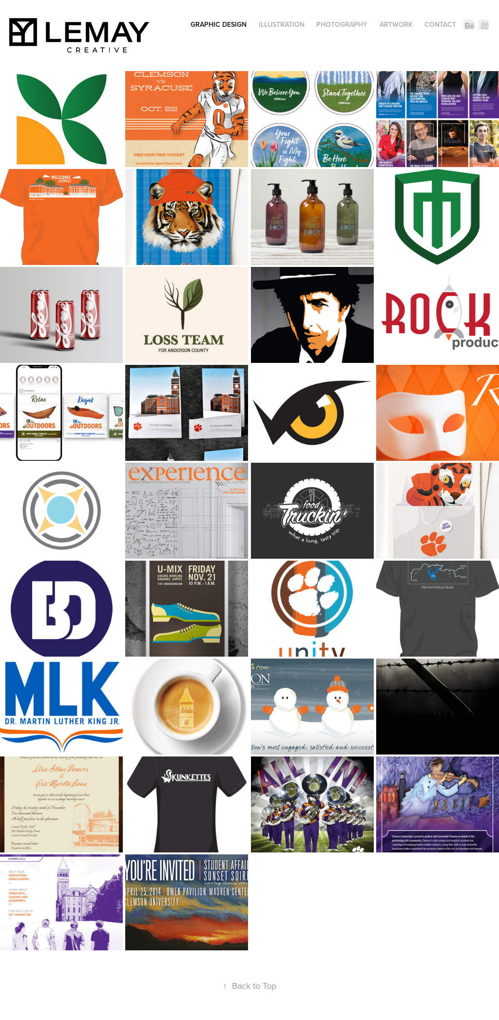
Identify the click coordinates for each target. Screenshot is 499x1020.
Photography (341, 24)
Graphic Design (219, 24)
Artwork (396, 24)
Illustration (282, 24)
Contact (440, 24)
